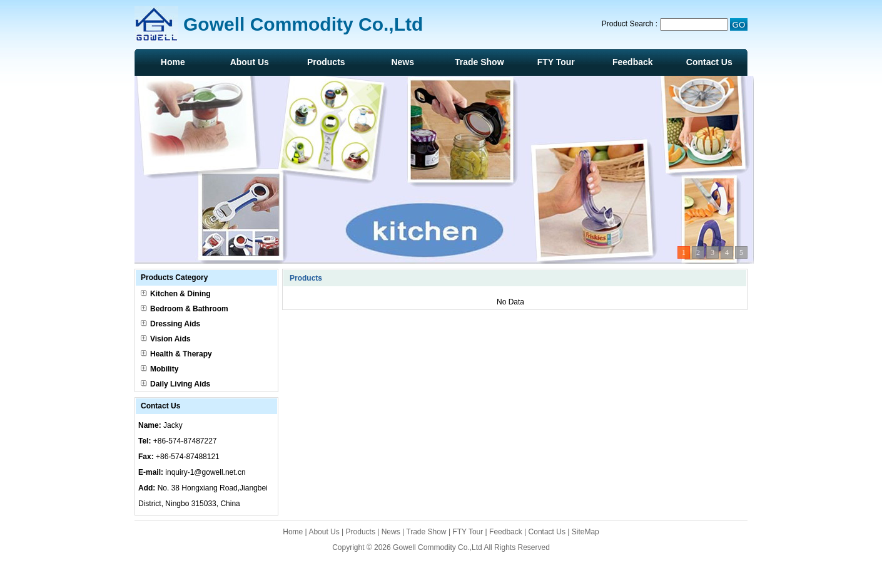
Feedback (632, 62)
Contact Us (709, 62)
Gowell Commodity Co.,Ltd (437, 547)
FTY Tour (556, 62)
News (402, 62)
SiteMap (585, 531)
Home (173, 62)
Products (326, 62)
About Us (249, 62)
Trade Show (479, 62)
